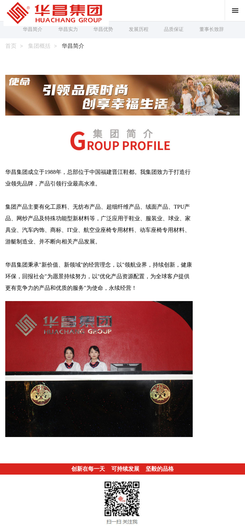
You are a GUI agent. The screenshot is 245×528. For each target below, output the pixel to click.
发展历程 (138, 29)
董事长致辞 (211, 29)
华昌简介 (32, 29)
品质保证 (174, 29)
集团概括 (39, 46)
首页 (10, 46)
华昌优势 (103, 29)
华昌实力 (68, 29)
